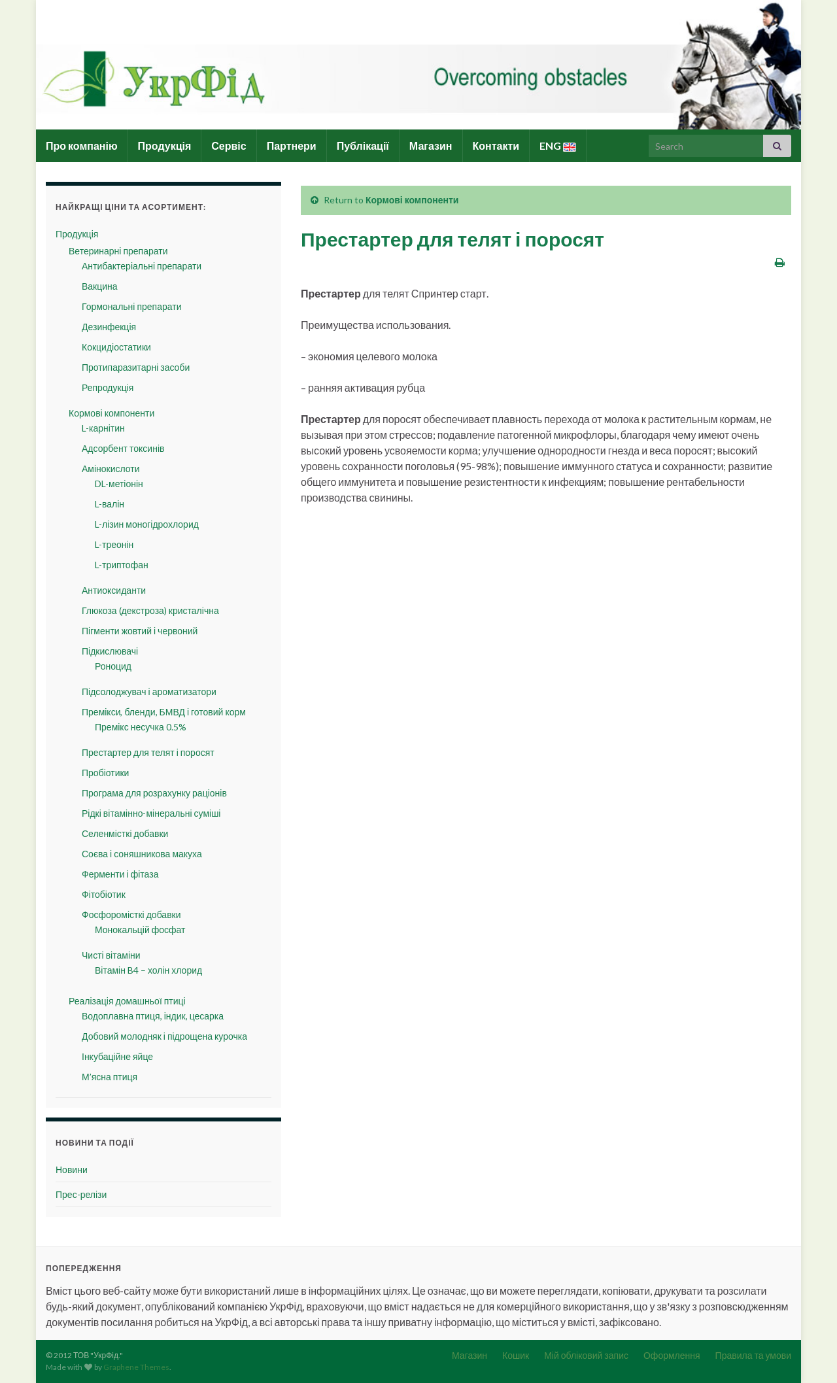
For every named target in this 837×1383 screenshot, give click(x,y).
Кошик (515, 1355)
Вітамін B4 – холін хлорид (148, 970)
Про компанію (82, 145)
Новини (72, 1169)
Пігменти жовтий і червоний (139, 630)
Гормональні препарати (131, 306)
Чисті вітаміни (111, 955)
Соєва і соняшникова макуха (142, 853)
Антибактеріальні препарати (141, 265)
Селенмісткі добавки (125, 833)
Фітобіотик (104, 894)
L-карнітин (103, 428)
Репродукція (107, 387)
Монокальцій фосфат (140, 929)
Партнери (291, 145)
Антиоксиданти (114, 590)
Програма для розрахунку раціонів (154, 792)
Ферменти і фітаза (120, 873)
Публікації (363, 145)
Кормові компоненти (412, 199)
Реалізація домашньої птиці (127, 1000)
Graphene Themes (136, 1367)
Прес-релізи (81, 1194)
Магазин (431, 145)
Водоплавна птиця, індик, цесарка (153, 1015)
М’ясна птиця (109, 1076)
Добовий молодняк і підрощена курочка (164, 1036)
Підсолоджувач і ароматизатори (149, 691)
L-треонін (114, 544)
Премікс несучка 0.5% (140, 726)
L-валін (109, 503)
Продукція (165, 145)
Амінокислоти (111, 468)
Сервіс (228, 145)
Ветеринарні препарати (118, 250)
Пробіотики (105, 772)
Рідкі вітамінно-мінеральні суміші (151, 813)
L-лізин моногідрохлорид (147, 524)
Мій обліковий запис (586, 1355)
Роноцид (113, 666)
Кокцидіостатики (116, 346)
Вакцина (100, 286)
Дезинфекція (109, 326)
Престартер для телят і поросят (148, 752)
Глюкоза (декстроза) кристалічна (150, 610)
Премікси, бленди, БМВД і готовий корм (164, 711)
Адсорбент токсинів (123, 448)
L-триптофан (121, 564)
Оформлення (671, 1355)
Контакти (496, 145)
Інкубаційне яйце (117, 1056)
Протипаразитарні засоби (136, 367)
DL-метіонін (119, 483)
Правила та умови (753, 1355)
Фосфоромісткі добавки (131, 914)
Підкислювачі (110, 651)
